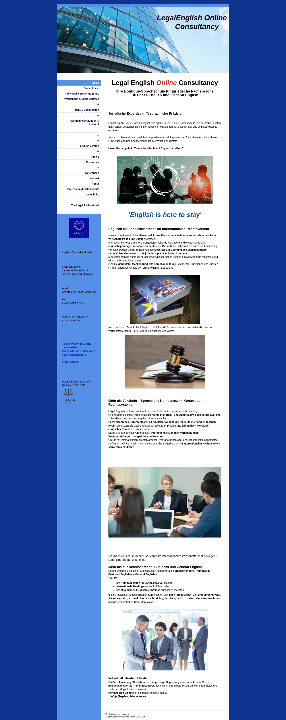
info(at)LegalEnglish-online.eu (79, 292)
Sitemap (125, 714)
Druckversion (113, 714)
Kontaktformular (71, 320)
